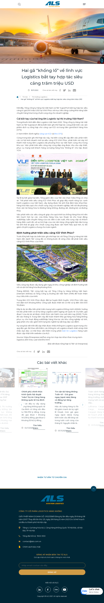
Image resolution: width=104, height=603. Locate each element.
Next (82, 405)
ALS (52, 4)
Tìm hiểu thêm (4, 429)
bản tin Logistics (69, 331)
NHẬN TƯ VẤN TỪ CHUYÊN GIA (52, 477)
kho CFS (58, 134)
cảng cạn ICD (45, 134)
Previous (21, 405)
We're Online (94, 592)
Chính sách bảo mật (31, 547)
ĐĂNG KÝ (52, 572)
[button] (92, 591)
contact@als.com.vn (32, 541)
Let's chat (94, 589)
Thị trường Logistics (39, 97)
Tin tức (25, 97)
